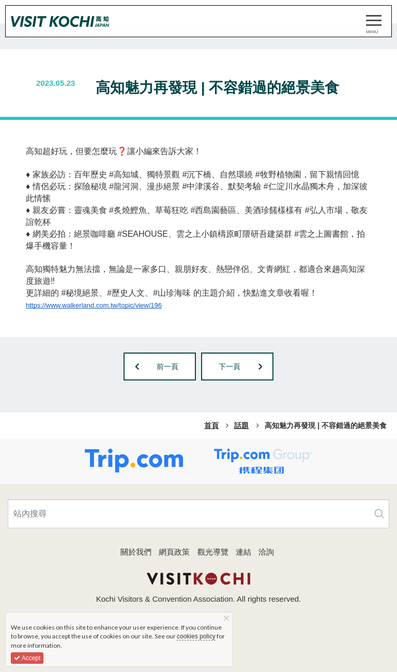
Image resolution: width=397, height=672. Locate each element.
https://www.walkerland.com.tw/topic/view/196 (94, 305)
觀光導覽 (212, 551)
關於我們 (135, 551)
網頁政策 (174, 551)
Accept (27, 658)
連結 (243, 551)
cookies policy (196, 636)
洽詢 (266, 551)
